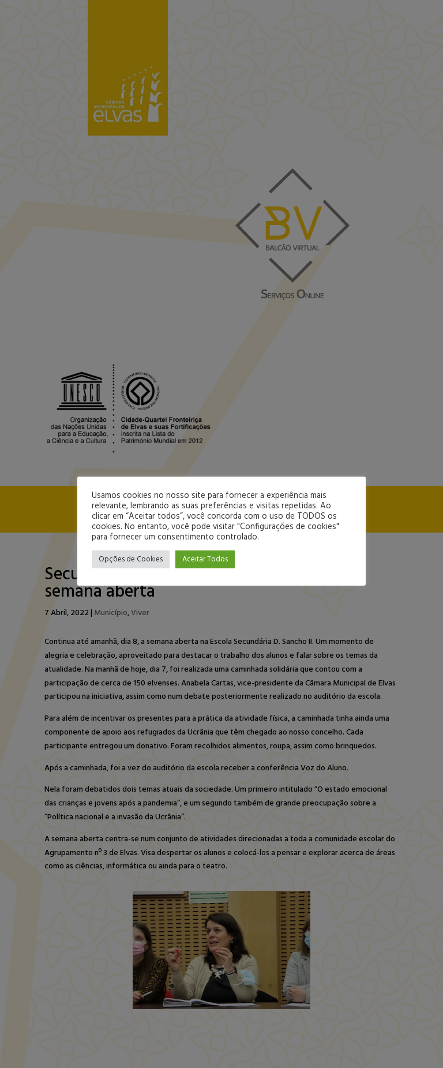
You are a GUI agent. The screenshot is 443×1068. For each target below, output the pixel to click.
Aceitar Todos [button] (205, 559)
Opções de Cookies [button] (131, 559)
